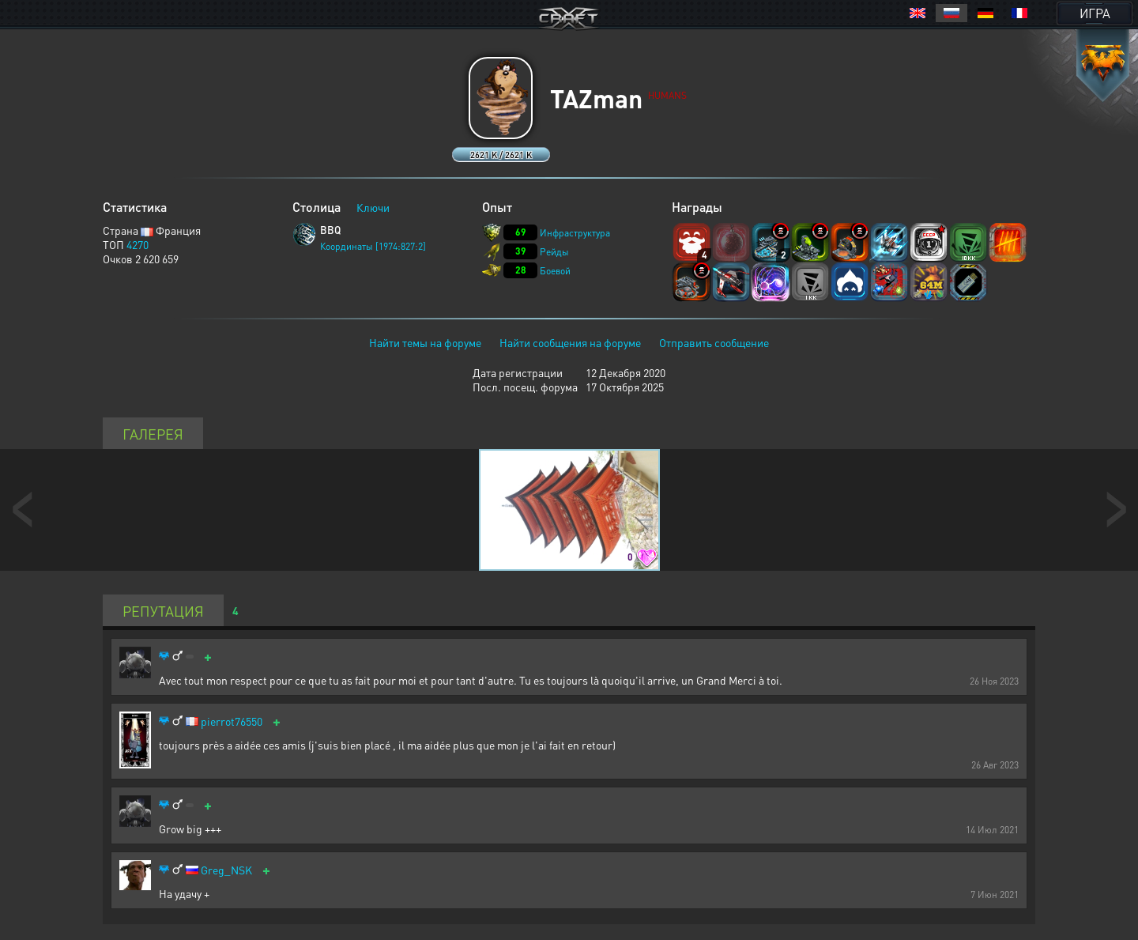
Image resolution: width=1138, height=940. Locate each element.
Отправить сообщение (714, 342)
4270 (137, 244)
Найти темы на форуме (425, 342)
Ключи (373, 207)
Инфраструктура (575, 233)
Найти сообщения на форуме (570, 342)
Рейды (554, 252)
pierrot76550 (231, 721)
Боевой (555, 271)
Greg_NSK (226, 870)
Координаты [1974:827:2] (373, 246)
